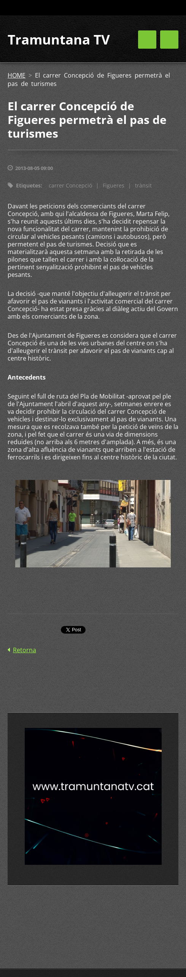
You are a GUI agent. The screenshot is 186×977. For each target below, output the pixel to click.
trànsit (143, 185)
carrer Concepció (70, 185)
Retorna (24, 650)
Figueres (113, 185)
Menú (169, 39)
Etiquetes (28, 185)
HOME (16, 75)
